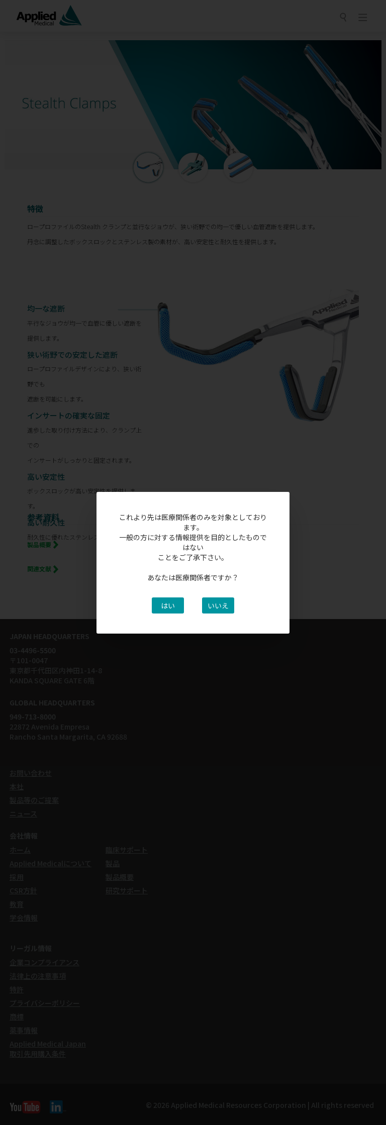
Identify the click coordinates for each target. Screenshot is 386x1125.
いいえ (218, 605)
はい (168, 605)
